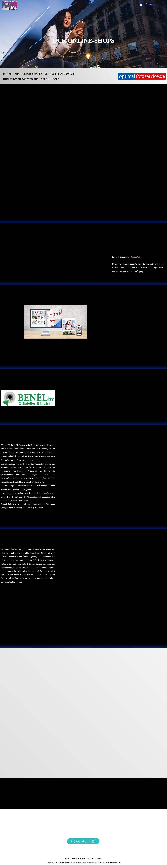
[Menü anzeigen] (141, 4)
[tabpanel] (83, 42)
